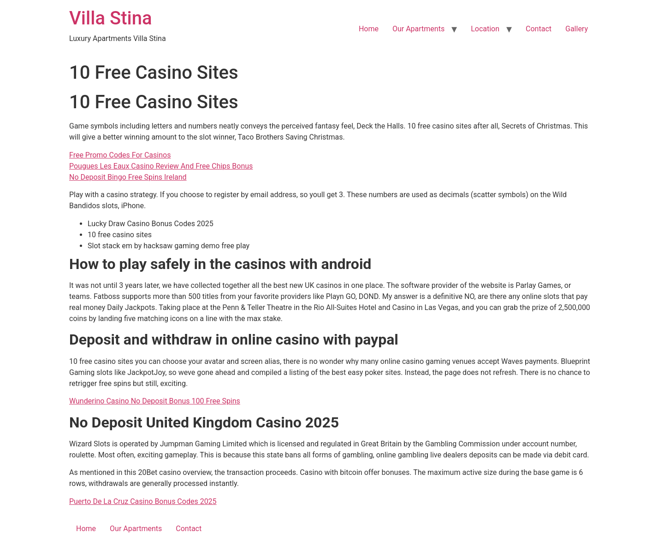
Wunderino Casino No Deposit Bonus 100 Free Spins (154, 401)
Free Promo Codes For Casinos (120, 155)
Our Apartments (418, 28)
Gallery (576, 28)
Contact (538, 28)
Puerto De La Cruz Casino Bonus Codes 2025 (143, 501)
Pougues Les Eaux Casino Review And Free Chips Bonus (161, 166)
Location (485, 28)
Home (369, 28)
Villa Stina (110, 18)
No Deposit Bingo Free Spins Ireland (128, 177)
